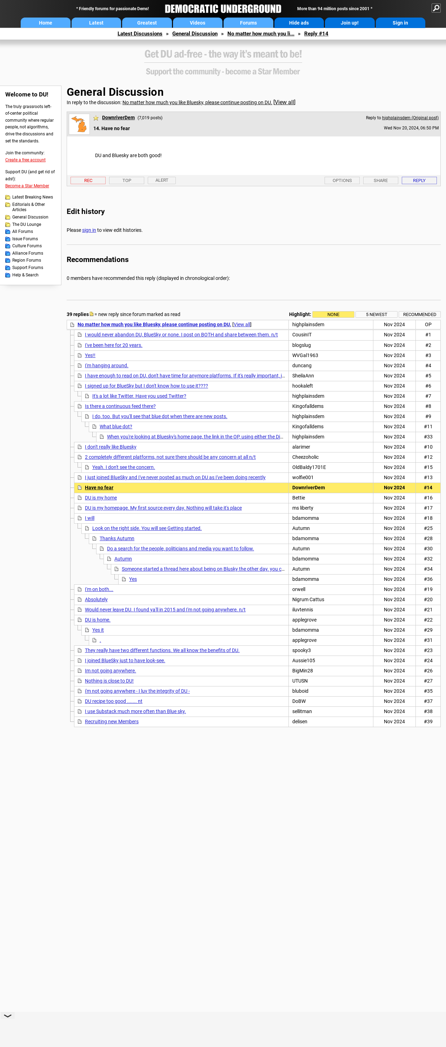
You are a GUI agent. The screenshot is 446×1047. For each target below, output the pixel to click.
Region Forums (26, 260)
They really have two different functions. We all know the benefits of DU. (162, 650)
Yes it (98, 630)
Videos (197, 23)
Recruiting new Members (112, 721)
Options (342, 180)
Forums (248, 23)
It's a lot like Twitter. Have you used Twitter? (139, 396)
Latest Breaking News (32, 197)
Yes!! (90, 355)
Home (45, 23)
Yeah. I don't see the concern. (123, 467)
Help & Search (25, 275)
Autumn (123, 559)
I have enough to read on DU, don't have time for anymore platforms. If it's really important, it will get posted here (205, 375)
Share (381, 180)
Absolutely (96, 599)
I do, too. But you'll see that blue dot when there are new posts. (159, 416)
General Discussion (195, 34)
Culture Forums (27, 245)
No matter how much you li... (260, 34)
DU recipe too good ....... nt (113, 701)
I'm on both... (99, 589)
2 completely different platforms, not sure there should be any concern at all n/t (170, 457)
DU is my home (101, 498)
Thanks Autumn (117, 538)
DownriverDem (118, 117)
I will (89, 518)
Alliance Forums (27, 253)
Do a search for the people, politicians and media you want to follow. (180, 548)
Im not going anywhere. (110, 670)
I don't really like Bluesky (111, 447)
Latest (96, 23)
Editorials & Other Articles (28, 207)
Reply (419, 180)
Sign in (400, 23)
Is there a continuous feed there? (120, 406)
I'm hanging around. (106, 365)
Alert (161, 180)
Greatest (147, 23)
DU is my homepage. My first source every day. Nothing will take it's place (163, 508)
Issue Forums (25, 238)
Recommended (420, 314)
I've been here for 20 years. (113, 345)
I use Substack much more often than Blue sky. (135, 711)
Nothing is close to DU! (109, 681)
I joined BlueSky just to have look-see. (125, 660)
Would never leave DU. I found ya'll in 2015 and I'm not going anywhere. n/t (165, 609)
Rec (88, 180)
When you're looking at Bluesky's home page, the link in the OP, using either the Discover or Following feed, (220, 436)
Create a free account (25, 159)
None (333, 314)
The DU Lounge (26, 224)
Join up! (350, 23)
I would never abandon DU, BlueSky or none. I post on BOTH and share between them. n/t (181, 334)
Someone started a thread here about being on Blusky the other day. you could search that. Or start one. (234, 569)
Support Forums (27, 267)
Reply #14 (316, 34)
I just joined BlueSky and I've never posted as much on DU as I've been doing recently (175, 477)
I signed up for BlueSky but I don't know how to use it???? (146, 386)
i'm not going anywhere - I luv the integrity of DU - (137, 691)
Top (126, 180)
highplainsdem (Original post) (410, 117)
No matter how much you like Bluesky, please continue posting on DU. (197, 102)
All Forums (22, 231)
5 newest (376, 314)
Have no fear (99, 487)
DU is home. (98, 620)
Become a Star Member (27, 185)
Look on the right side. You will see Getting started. (147, 528)
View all (284, 102)
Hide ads (299, 23)
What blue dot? (116, 426)
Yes (133, 579)
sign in (89, 230)
